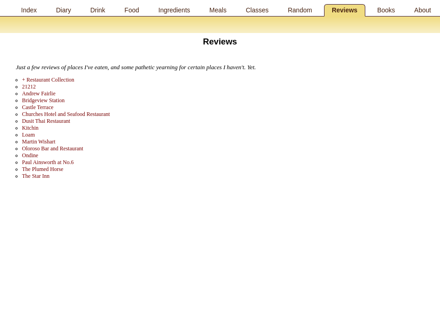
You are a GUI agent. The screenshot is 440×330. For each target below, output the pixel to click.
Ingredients (174, 10)
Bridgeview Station (43, 100)
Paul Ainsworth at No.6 (48, 162)
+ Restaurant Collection (48, 80)
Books (386, 10)
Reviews (345, 10)
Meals (217, 10)
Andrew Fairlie (38, 93)
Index (29, 10)
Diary (63, 10)
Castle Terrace (38, 107)
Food (132, 10)
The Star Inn (36, 176)
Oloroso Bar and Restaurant (52, 148)
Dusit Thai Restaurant (46, 121)
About (422, 10)
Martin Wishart (38, 141)
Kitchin (30, 128)
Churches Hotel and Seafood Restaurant (66, 114)
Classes (257, 10)
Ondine (30, 155)
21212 (29, 86)
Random (300, 10)
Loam (28, 135)
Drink (97, 10)
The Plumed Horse (42, 169)
